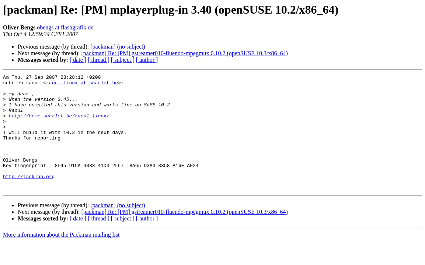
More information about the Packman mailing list (61, 258)
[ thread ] (98, 60)
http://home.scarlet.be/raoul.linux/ (59, 124)
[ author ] (147, 60)
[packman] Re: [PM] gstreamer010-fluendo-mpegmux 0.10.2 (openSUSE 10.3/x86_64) (184, 53)
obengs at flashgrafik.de (65, 27)
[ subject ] (123, 60)
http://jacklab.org (29, 197)
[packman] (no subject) (117, 46)
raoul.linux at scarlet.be (82, 84)
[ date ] (78, 60)
